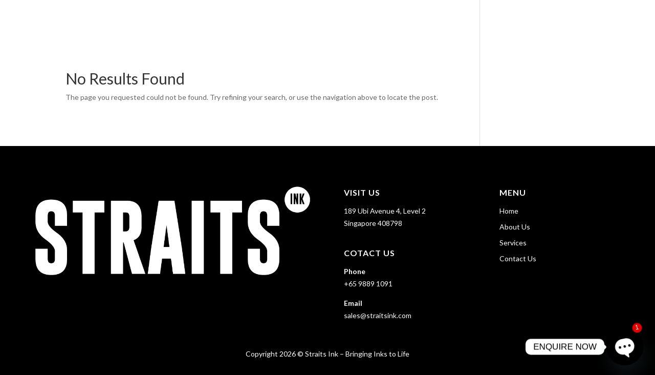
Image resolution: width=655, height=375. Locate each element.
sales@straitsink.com (377, 315)
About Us (503, 21)
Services (552, 21)
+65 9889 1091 (368, 283)
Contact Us (615, 21)
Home (461, 21)
